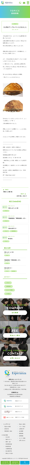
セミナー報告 (9, 290)
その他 (8, 293)
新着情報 (14, 231)
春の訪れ (10, 238)
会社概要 (15, 312)
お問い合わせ (15, 358)
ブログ (15, 23)
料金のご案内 (15, 335)
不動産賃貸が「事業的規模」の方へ (17, 218)
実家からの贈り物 (7, 192)
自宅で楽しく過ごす (22, 196)
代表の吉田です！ (12, 228)
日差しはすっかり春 (13, 208)
